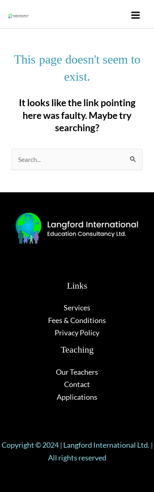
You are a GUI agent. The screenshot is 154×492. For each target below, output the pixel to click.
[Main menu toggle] (135, 15)
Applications (77, 396)
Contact (77, 384)
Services (77, 307)
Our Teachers (77, 371)
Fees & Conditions (77, 320)
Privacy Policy (77, 332)
